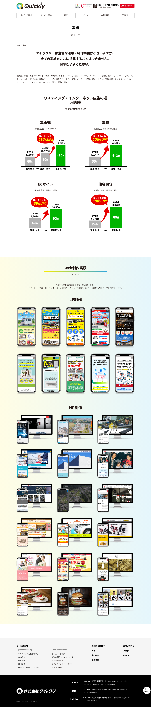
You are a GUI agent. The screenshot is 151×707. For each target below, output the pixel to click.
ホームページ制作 (58, 654)
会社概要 (105, 15)
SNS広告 (21, 657)
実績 (66, 15)
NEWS (126, 655)
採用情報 (124, 15)
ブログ (85, 15)
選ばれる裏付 (26, 15)
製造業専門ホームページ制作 (62, 657)
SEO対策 (21, 664)
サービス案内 (46, 15)
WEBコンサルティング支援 (28, 667)
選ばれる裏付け (98, 645)
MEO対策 (21, 661)
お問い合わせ (128, 645)
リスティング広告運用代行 (28, 654)
